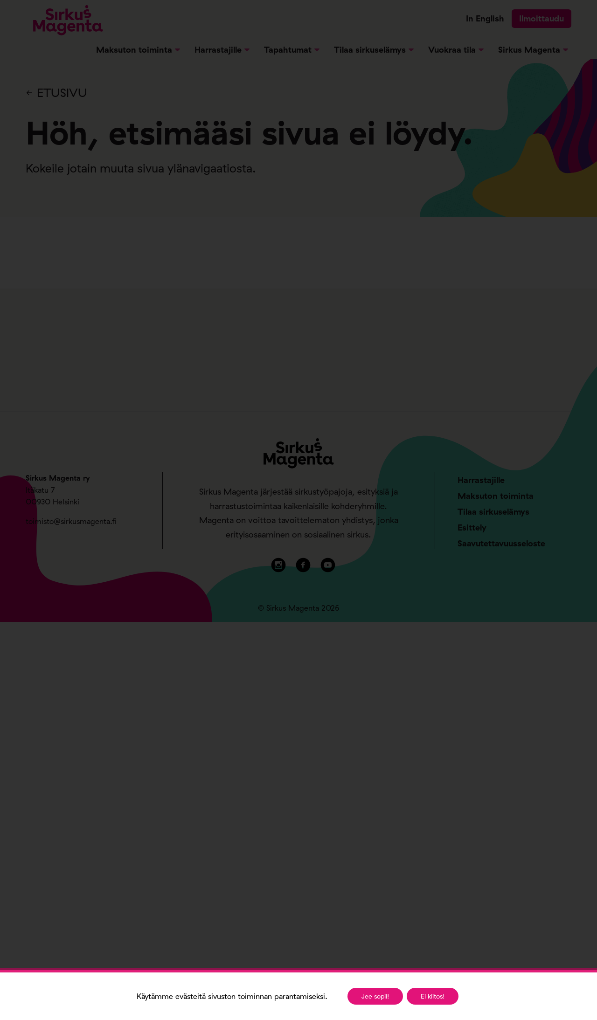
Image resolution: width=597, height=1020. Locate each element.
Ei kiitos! (432, 996)
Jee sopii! (375, 996)
